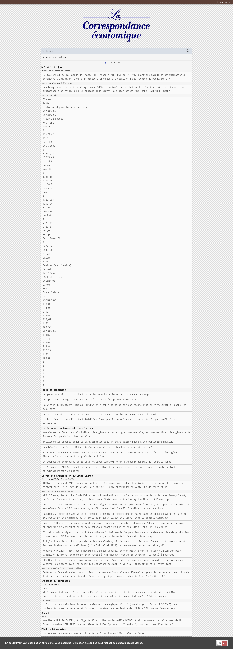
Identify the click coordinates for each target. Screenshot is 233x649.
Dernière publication (54, 57)
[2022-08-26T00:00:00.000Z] (105, 63)
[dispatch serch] (187, 51)
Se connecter (224, 2)
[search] (116, 51)
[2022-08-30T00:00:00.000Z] (127, 63)
